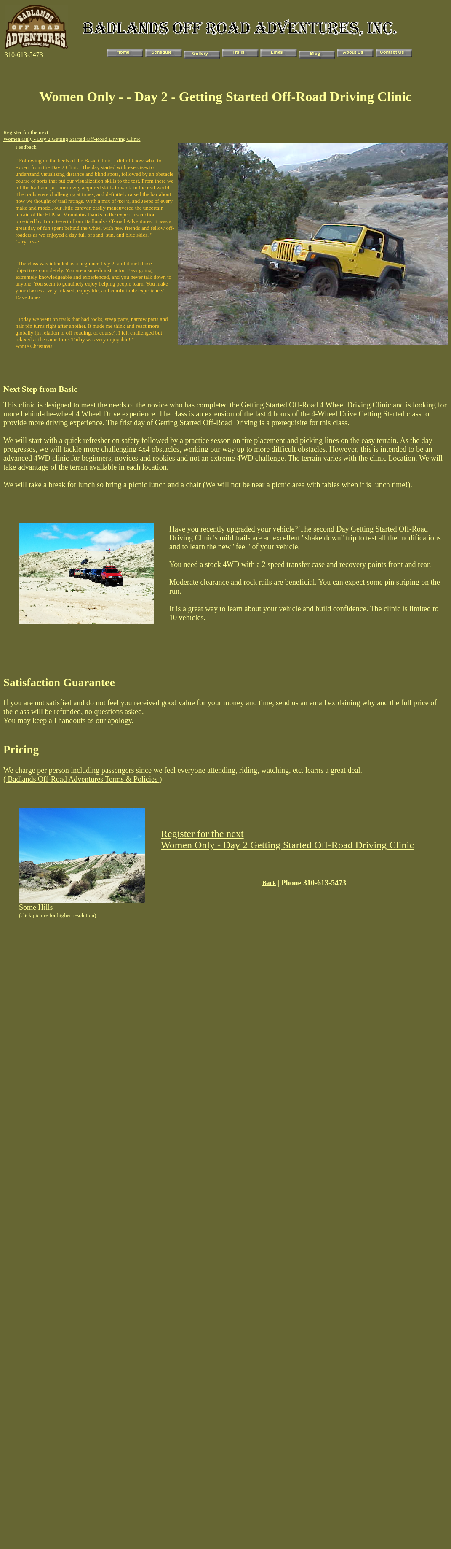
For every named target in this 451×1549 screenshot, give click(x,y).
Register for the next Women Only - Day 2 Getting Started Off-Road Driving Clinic (71, 135)
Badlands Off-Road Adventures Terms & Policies (83, 779)
